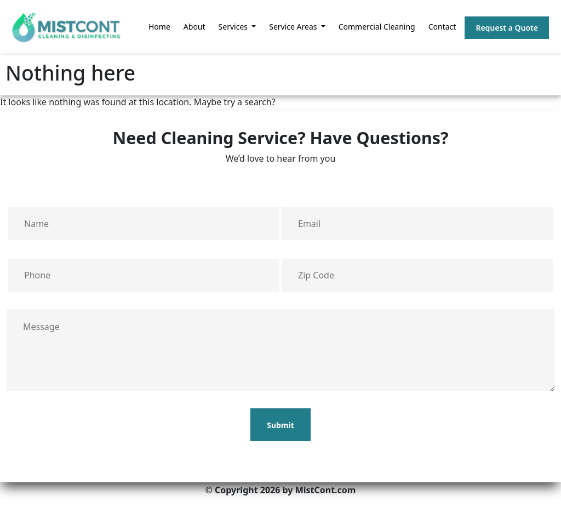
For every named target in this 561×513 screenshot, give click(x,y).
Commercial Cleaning (377, 26)
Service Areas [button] (294, 26)
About (194, 26)
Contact (442, 26)
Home (159, 26)
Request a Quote (507, 27)
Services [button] (234, 26)
